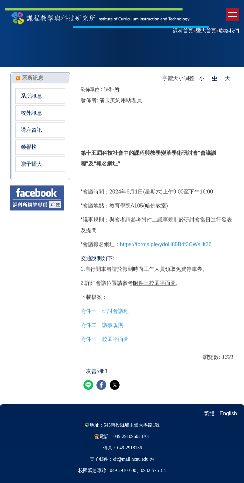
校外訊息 (31, 113)
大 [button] (227, 78)
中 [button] (214, 78)
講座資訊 (31, 130)
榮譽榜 (29, 147)
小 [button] (201, 78)
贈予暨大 (31, 164)
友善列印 (96, 371)
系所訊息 (31, 96)
